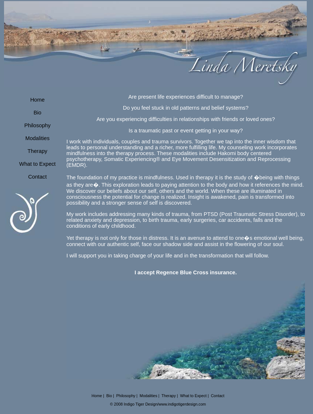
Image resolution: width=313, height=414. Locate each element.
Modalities (37, 138)
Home (37, 100)
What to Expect (37, 164)
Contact (37, 177)
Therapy (37, 151)
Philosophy (37, 125)
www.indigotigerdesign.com (182, 404)
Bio (37, 113)
